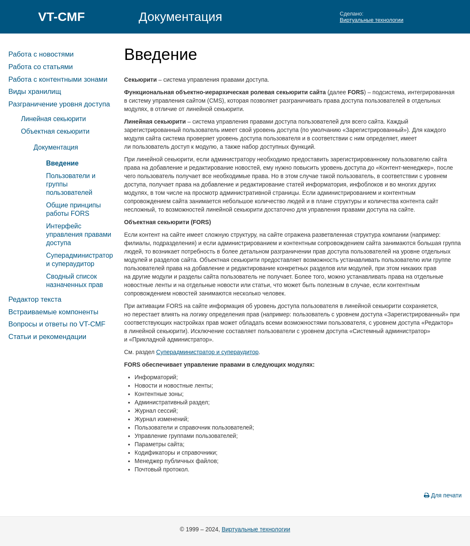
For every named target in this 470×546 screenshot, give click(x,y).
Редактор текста (34, 299)
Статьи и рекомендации (47, 337)
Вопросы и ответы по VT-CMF (57, 324)
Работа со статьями (40, 67)
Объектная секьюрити (55, 131)
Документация (180, 16)
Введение (62, 163)
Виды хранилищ (34, 92)
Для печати (443, 495)
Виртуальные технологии (371, 20)
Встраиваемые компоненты (53, 312)
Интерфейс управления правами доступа (78, 234)
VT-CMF (61, 16)
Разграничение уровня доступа (59, 104)
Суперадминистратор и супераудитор (207, 352)
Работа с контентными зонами (57, 79)
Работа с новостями (41, 54)
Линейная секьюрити (53, 118)
